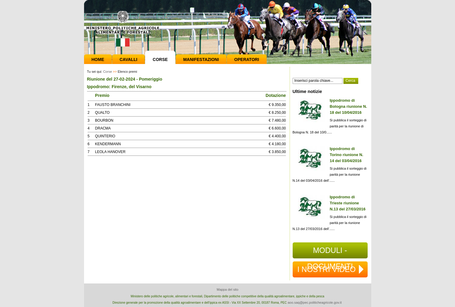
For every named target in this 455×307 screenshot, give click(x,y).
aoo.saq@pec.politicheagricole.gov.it (315, 302)
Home (98, 59)
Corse (160, 59)
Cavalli (129, 59)
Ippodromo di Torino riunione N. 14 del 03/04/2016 (346, 154)
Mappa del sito (228, 289)
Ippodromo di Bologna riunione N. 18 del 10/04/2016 (348, 106)
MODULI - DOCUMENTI (330, 252)
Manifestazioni (201, 59)
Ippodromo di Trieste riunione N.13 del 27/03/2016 (348, 203)
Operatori (246, 59)
